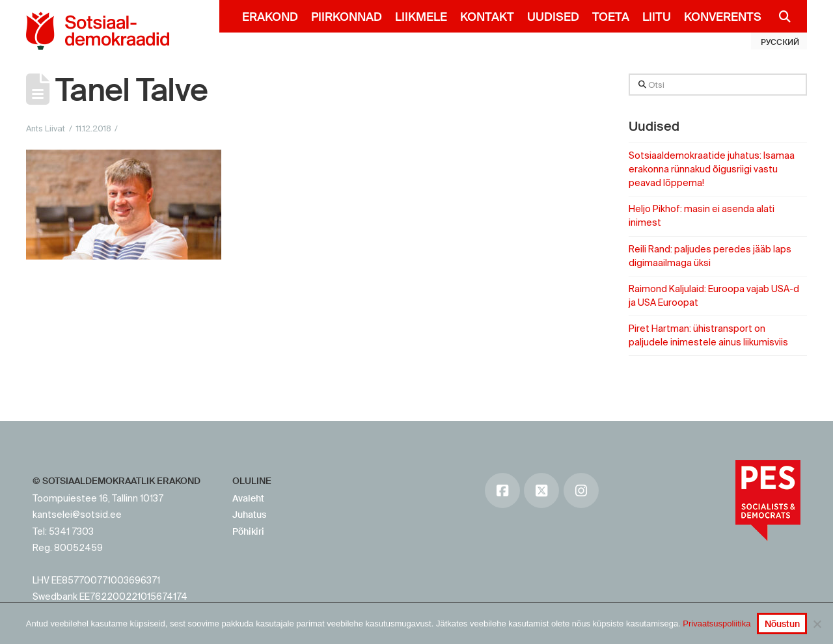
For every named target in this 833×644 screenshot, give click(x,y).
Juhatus (249, 514)
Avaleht (248, 498)
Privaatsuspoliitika (716, 623)
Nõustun (782, 624)
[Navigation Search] (779, 16)
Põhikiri (248, 531)
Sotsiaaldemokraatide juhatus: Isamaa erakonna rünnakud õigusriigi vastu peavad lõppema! (712, 169)
